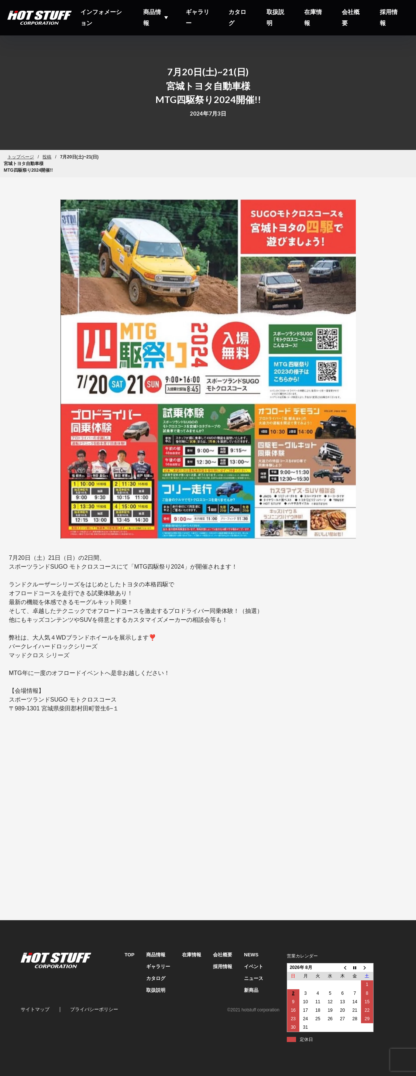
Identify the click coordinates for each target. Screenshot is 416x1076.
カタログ (237, 17)
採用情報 (389, 17)
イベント (253, 966)
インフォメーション (101, 17)
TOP (130, 954)
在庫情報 (313, 17)
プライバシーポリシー (94, 1009)
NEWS (251, 954)
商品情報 (152, 17)
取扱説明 (275, 17)
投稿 (46, 157)
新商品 (251, 990)
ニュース (253, 978)
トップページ (20, 157)
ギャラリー (197, 17)
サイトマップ (35, 1009)
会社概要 (351, 17)
